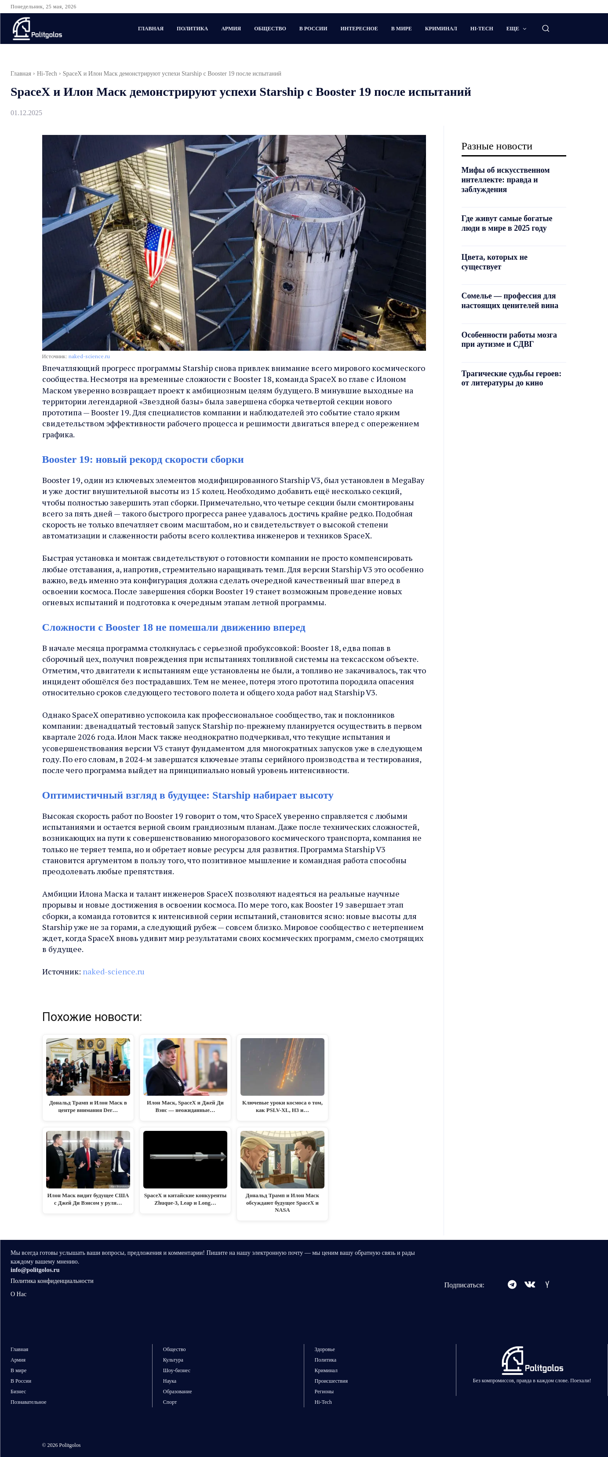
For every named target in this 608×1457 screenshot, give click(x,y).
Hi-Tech (47, 73)
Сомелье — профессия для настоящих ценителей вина (510, 300)
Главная (21, 73)
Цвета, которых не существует (495, 262)
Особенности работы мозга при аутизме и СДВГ (510, 340)
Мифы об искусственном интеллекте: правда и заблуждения (506, 179)
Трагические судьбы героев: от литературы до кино (512, 378)
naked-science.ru (89, 356)
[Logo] (62, 28)
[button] (546, 28)
